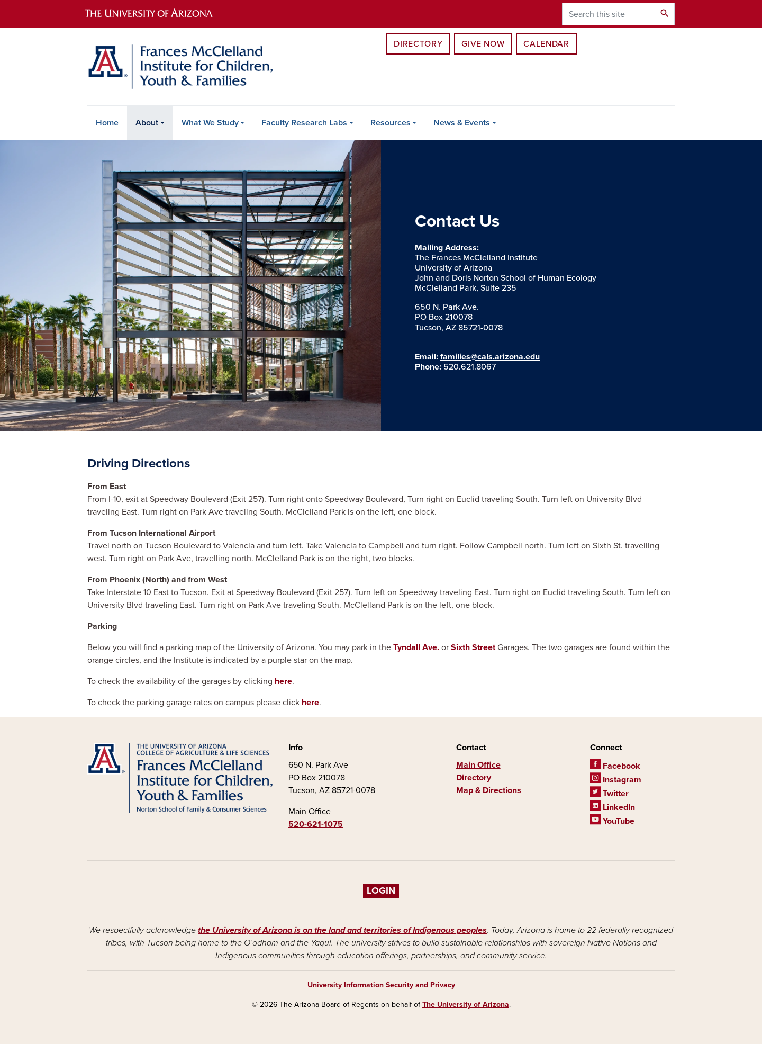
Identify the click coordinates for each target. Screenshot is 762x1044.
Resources (390, 123)
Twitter (609, 793)
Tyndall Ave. (416, 647)
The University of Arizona (465, 1004)
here (283, 681)
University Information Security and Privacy (381, 984)
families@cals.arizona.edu (490, 357)
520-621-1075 (315, 824)
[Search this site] (608, 14)
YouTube (612, 821)
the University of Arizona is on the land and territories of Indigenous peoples (342, 930)
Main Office (478, 765)
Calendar (546, 44)
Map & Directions (488, 790)
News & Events (461, 123)
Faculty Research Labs (304, 123)
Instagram (615, 780)
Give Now (482, 44)
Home (107, 123)
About (146, 123)
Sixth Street (473, 647)
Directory (418, 44)
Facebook (615, 766)
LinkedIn (612, 807)
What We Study (210, 123)
